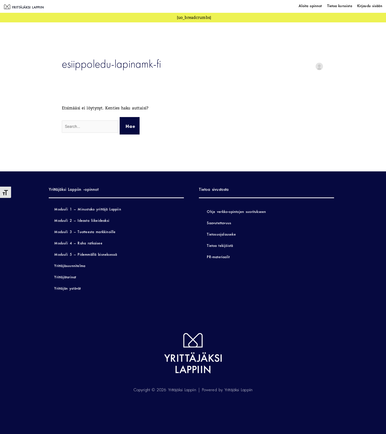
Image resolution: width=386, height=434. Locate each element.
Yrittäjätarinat (65, 277)
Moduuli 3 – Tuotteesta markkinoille (84, 231)
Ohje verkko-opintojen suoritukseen (236, 211)
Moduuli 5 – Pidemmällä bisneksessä (85, 254)
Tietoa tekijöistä (220, 245)
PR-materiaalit (218, 256)
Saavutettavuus (219, 222)
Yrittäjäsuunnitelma (69, 265)
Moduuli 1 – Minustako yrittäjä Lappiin (87, 209)
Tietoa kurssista (339, 5)
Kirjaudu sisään (369, 5)
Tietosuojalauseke (221, 234)
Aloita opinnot (310, 5)
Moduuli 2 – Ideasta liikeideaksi (81, 220)
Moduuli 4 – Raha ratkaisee (78, 243)
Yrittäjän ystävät (67, 288)
